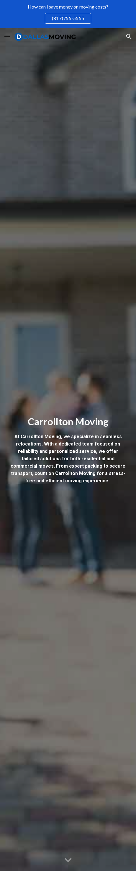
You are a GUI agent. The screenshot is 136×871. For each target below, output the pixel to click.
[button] (7, 36)
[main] (68, 450)
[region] (68, 14)
